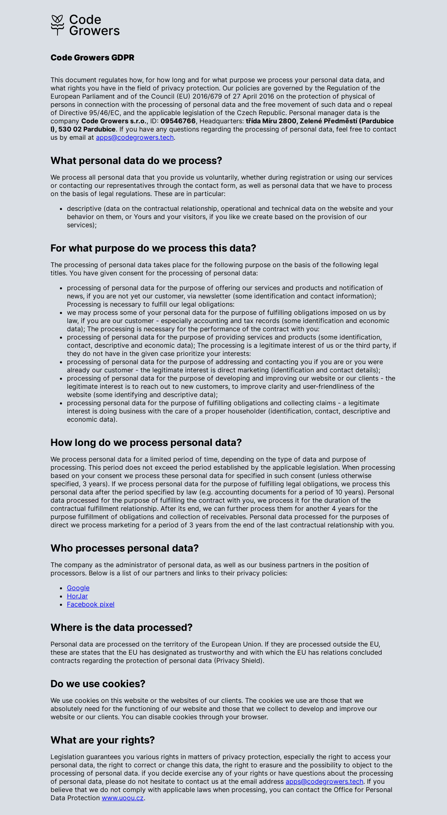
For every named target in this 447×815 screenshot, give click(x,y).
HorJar (77, 596)
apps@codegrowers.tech (135, 137)
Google (78, 588)
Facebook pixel (91, 604)
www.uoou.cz (123, 798)
